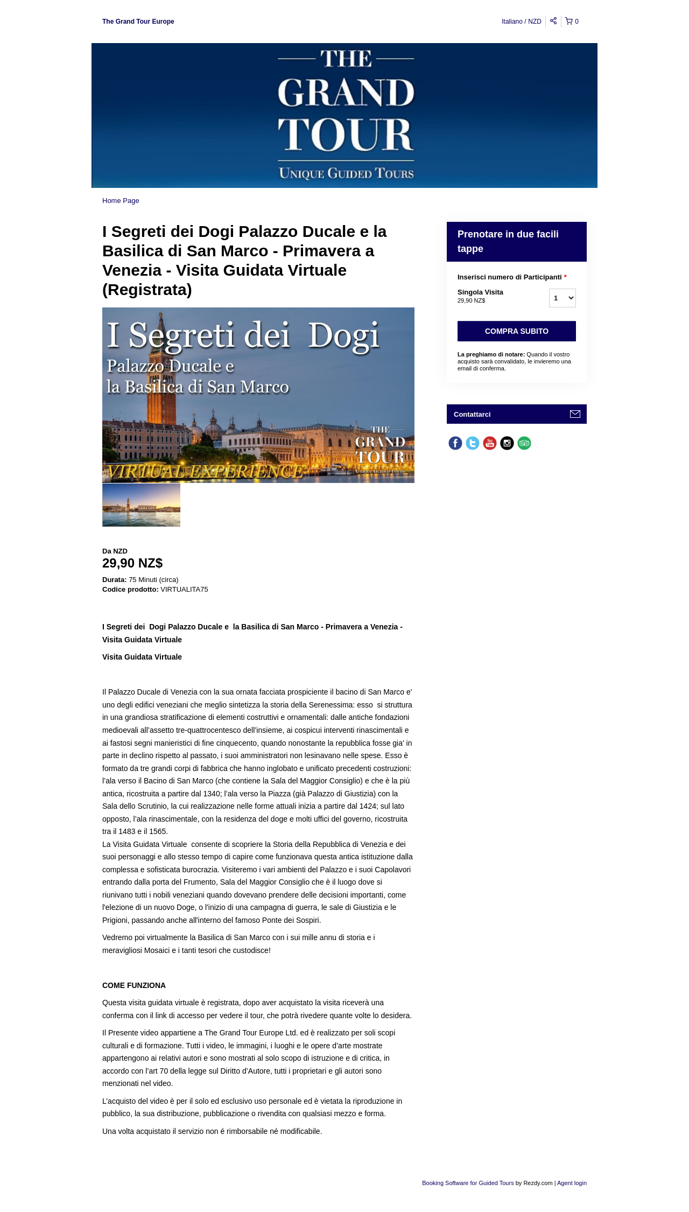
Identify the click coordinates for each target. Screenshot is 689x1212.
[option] (141, 505)
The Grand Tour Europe (138, 21)
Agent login (572, 1183)
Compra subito (517, 331)
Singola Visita (490, 296)
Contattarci (472, 414)
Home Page (120, 201)
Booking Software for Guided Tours (468, 1183)
